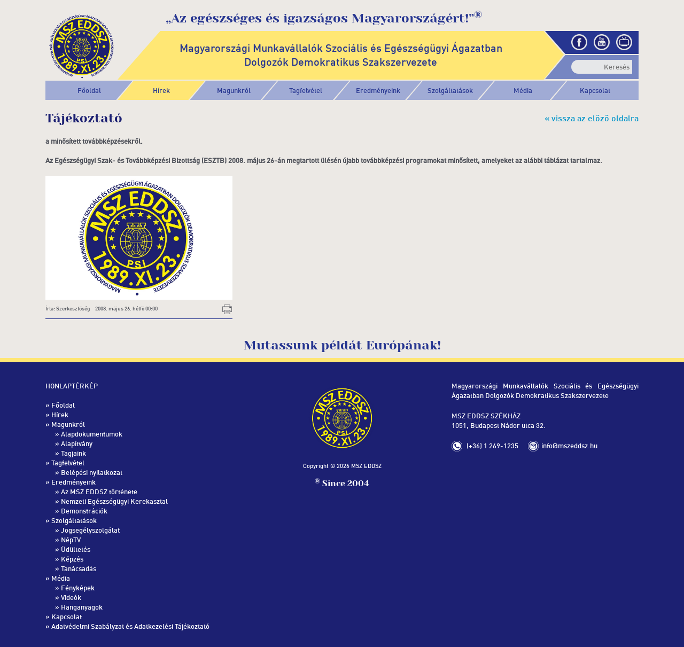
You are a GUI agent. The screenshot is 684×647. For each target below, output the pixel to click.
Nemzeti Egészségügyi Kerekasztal (114, 501)
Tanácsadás (78, 568)
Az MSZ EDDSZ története (99, 491)
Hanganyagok (82, 607)
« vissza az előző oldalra (592, 118)
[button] (233, 90)
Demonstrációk (84, 510)
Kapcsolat (595, 90)
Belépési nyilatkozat (91, 472)
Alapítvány (76, 443)
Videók (71, 597)
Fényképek (78, 587)
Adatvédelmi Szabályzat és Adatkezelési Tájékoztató (130, 626)
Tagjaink (73, 453)
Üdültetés (75, 549)
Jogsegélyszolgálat (90, 530)
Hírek (161, 90)
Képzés (72, 559)
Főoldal (89, 90)
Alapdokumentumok (91, 434)
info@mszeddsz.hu (569, 445)
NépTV (71, 539)
